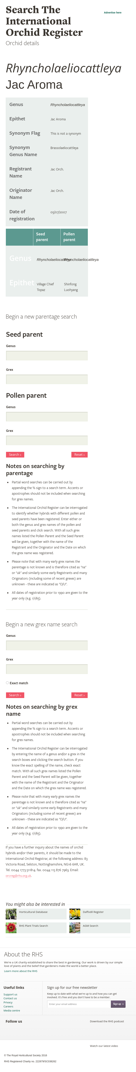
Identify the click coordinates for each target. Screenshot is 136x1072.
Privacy (8, 1002)
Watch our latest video (104, 1046)
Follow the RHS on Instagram (67, 1021)
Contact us (10, 998)
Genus (11, 346)
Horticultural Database (33, 912)
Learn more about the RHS (20, 971)
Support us (10, 994)
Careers (8, 1006)
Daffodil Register (93, 912)
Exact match (19, 683)
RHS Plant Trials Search (33, 925)
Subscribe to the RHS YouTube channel (43, 1021)
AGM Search (90, 925)
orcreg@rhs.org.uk (19, 876)
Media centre (12, 1010)
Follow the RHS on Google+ (59, 1021)
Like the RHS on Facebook (28, 1021)
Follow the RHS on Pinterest (51, 1021)
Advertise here (112, 12)
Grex (9, 370)
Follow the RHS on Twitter (35, 1021)
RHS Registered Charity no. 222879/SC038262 (30, 1061)
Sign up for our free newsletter (72, 987)
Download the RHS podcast (107, 1021)
